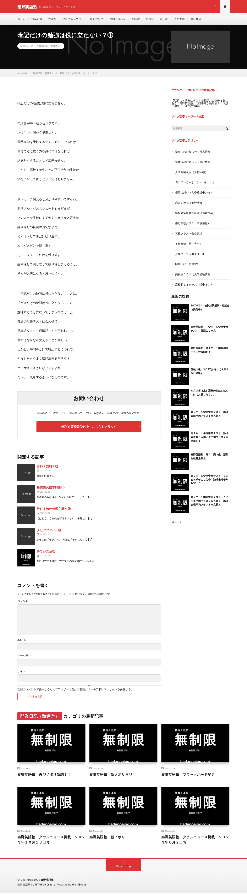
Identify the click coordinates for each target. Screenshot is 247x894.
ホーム (21, 19)
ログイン (176, 520)
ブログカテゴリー (73, 19)
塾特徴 (136, 19)
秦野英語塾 (47, 880)
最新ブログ (96, 19)
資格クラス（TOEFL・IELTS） (193, 252)
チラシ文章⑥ (46, 552)
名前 (21, 640)
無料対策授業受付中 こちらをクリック (89, 427)
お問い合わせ (117, 19)
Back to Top (123, 866)
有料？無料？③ (47, 467)
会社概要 (196, 19)
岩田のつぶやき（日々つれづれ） (195, 182)
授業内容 (36, 19)
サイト (21, 672)
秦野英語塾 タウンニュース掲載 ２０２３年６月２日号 (195, 840)
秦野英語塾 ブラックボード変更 (188, 775)
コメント (22, 602)
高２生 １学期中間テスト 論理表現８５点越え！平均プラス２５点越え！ (209, 435)
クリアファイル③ (49, 531)
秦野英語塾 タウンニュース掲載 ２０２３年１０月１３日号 (51, 840)
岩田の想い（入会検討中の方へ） (195, 192)
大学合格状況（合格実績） (191, 172)
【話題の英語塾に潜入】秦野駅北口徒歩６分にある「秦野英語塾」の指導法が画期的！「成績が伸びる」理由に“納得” (199, 103)
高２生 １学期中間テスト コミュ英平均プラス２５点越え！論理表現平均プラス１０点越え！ (209, 499)
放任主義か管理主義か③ (54, 509)
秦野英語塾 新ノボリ (107, 838)
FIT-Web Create (45, 885)
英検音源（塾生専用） (188, 242)
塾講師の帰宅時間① (50, 488)
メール (23, 656)
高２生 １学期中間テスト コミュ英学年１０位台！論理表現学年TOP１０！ (209, 477)
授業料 (52, 19)
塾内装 (150, 19)
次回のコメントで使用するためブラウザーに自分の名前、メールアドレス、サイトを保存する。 (75, 690)
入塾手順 (179, 19)
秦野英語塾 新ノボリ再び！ (112, 775)
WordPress (79, 885)
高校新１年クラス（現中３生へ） (195, 283)
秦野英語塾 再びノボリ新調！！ (44, 775)
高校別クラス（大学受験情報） (194, 273)
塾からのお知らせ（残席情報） (194, 152)
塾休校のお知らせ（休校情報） (194, 162)
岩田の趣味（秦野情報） (190, 202)
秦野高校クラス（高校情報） (192, 222)
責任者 (164, 19)
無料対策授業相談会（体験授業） (195, 212)
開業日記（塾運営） (49, 46)
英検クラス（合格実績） (190, 232)
